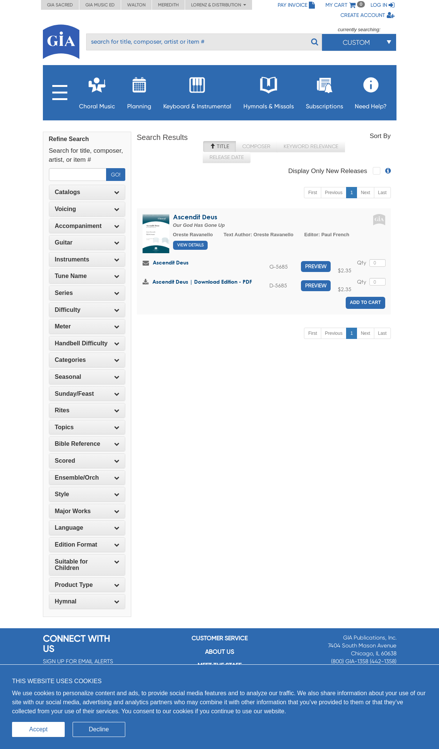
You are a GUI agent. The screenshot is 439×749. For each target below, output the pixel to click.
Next (365, 192)
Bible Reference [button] (87, 444)
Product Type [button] (87, 585)
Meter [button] (87, 326)
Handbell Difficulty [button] (87, 343)
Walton (136, 5)
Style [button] (87, 494)
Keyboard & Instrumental (197, 91)
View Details (190, 245)
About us (219, 651)
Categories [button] (87, 360)
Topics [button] (87, 427)
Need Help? (371, 91)
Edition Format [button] (87, 544)
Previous (334, 192)
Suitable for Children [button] (87, 564)
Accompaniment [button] (87, 226)
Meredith (168, 5)
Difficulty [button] (87, 310)
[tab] (87, 192)
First (312, 192)
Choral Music (97, 91)
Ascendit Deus (195, 216)
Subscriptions (324, 91)
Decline (99, 729)
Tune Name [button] (87, 276)
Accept (38, 729)
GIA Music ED (100, 5)
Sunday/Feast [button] (87, 393)
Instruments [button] (87, 259)
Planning (139, 91)
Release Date (227, 157)
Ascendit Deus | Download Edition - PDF (202, 281)
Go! (115, 175)
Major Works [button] (87, 511)
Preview (316, 266)
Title (219, 146)
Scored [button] (87, 460)
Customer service (219, 638)
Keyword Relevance (311, 146)
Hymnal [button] (87, 601)
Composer (256, 146)
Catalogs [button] (87, 192)
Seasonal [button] (87, 377)
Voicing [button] (87, 209)
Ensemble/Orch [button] (87, 477)
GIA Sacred (60, 5)
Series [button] (87, 293)
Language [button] (87, 527)
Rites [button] (87, 410)
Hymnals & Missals (268, 91)
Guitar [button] (87, 242)
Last (382, 192)
